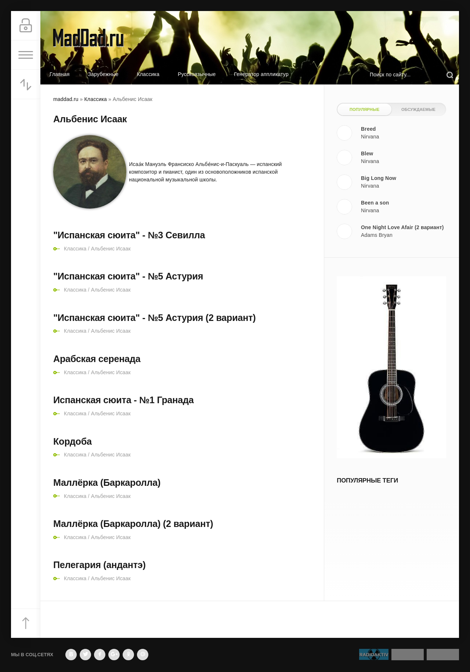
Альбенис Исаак (111, 249)
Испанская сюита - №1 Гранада (123, 400)
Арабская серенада (96, 359)
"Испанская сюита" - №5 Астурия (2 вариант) (154, 317)
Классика (148, 74)
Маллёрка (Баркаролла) (106, 482)
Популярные (364, 109)
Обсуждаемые (418, 109)
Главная (59, 74)
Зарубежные (103, 74)
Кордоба (72, 441)
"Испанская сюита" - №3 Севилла (129, 235)
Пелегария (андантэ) (99, 565)
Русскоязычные (197, 74)
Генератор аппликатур (261, 74)
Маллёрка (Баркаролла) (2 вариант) (133, 524)
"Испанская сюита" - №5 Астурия (128, 276)
